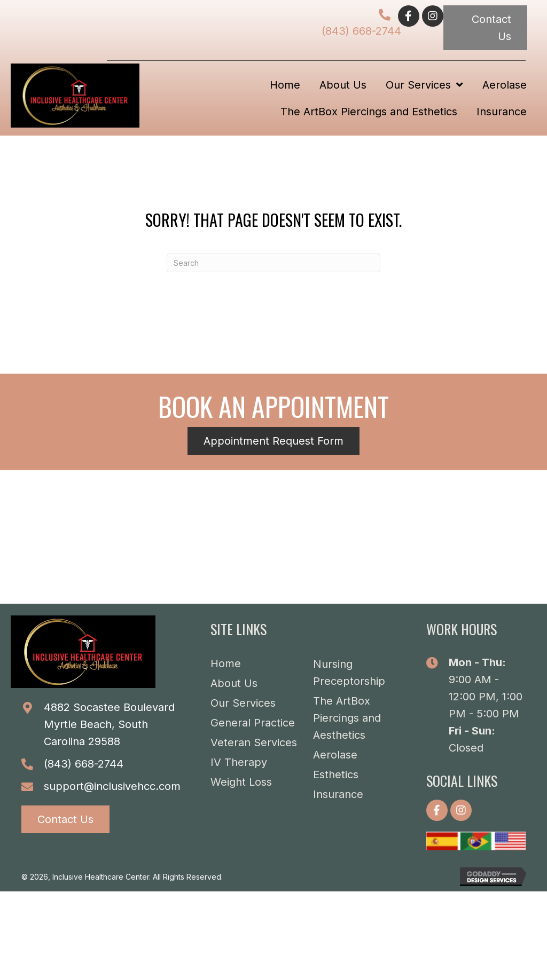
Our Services (243, 703)
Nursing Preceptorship (349, 672)
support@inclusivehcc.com (112, 786)
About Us (233, 683)
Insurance (338, 794)
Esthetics (335, 774)
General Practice (252, 722)
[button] (408, 16)
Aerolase (335, 754)
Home (225, 663)
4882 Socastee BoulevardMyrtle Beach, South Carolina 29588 (109, 724)
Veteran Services (253, 742)
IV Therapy (238, 762)
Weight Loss (241, 782)
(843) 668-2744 (361, 31)
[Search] (273, 263)
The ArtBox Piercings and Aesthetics (347, 717)
